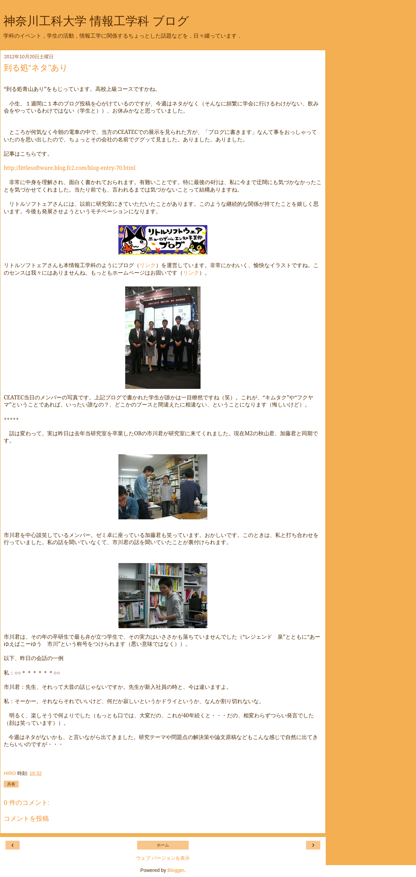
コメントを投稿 (26, 818)
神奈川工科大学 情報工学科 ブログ (96, 21)
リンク (147, 265)
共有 (11, 784)
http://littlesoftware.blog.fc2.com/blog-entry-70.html (69, 168)
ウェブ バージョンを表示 (163, 858)
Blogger (176, 870)
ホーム (163, 845)
